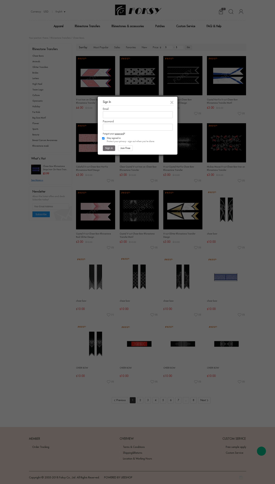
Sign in (109, 148)
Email (106, 109)
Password (108, 121)
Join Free (125, 148)
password (119, 134)
